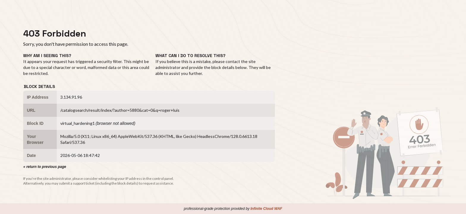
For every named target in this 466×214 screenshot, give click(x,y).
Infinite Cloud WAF (266, 209)
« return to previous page (44, 167)
